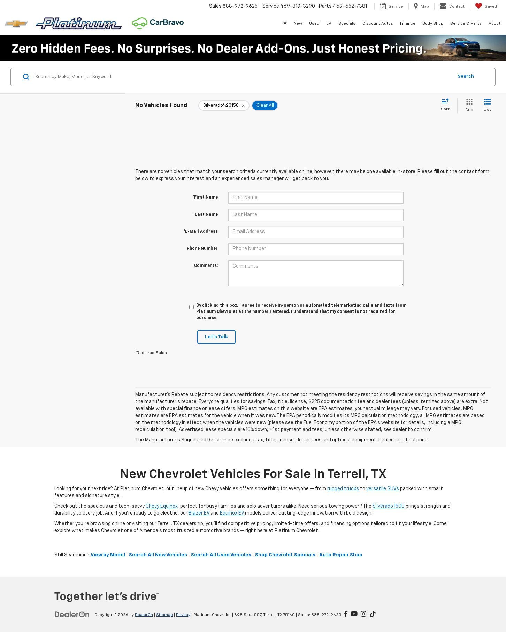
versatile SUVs (382, 488)
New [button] (298, 24)
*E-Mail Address (201, 232)
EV (328, 24)
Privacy (183, 615)
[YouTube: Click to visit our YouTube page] (354, 614)
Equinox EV (232, 513)
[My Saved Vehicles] (486, 6)
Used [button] (314, 24)
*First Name (205, 197)
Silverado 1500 (389, 506)
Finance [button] (407, 24)
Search (466, 76)
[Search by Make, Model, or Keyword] (243, 77)
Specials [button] (346, 24)
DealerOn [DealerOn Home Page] (144, 615)
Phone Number (202, 249)
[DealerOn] (72, 614)
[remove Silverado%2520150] (224, 105)
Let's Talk (216, 336)
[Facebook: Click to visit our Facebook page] (346, 614)
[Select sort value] (447, 105)
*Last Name (205, 215)
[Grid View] (467, 105)
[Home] (284, 24)
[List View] (487, 105)
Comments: (206, 266)
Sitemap (164, 615)
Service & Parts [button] (466, 24)
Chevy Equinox (162, 506)
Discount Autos (377, 24)
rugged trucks (343, 488)
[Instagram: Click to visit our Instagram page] (363, 614)
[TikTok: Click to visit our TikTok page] (372, 614)
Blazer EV (199, 513)
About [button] (494, 24)
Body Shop (432, 24)
